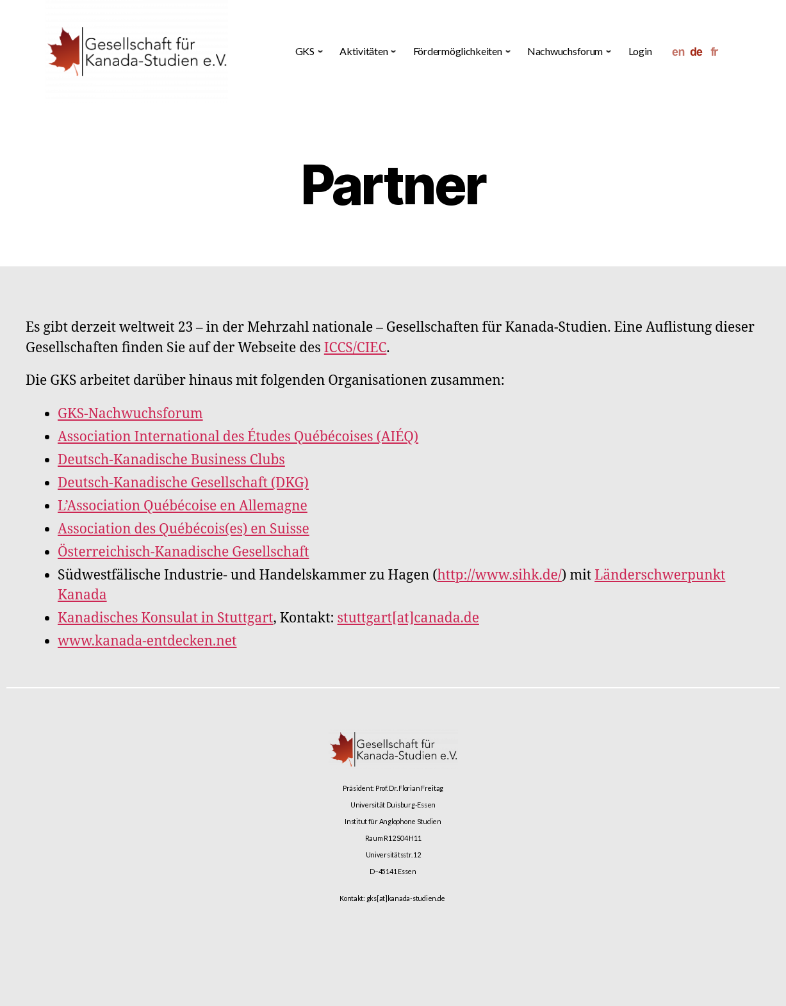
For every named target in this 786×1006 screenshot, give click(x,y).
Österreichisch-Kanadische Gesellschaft (183, 552)
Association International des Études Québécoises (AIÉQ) (238, 437)
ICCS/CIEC (355, 348)
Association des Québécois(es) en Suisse (183, 529)
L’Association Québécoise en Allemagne (182, 506)
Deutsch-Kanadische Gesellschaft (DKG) (183, 483)
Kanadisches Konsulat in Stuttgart (165, 618)
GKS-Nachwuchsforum (130, 414)
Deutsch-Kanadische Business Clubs (171, 460)
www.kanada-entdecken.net (147, 641)
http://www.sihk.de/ (499, 575)
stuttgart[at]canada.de (408, 618)
